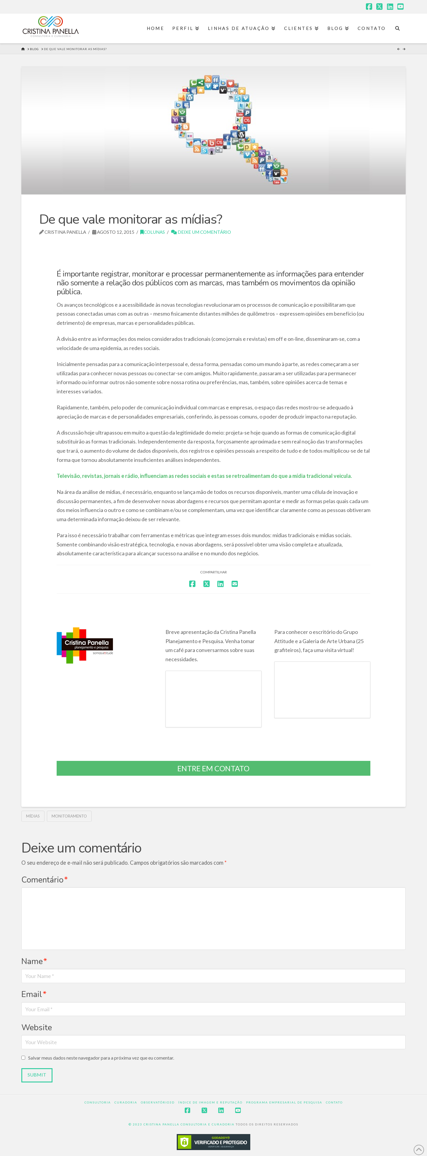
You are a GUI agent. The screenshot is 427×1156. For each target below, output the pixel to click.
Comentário (44, 879)
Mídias (33, 816)
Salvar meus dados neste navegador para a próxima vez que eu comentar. (101, 1057)
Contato (334, 1102)
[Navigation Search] (397, 28)
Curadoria (125, 1102)
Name (34, 961)
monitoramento (69, 816)
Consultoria (98, 1102)
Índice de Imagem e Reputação (210, 1102)
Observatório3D (158, 1102)
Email (34, 994)
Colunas (152, 232)
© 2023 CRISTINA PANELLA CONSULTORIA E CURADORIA (182, 1124)
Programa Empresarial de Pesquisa (284, 1102)
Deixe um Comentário (201, 232)
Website (36, 1027)
